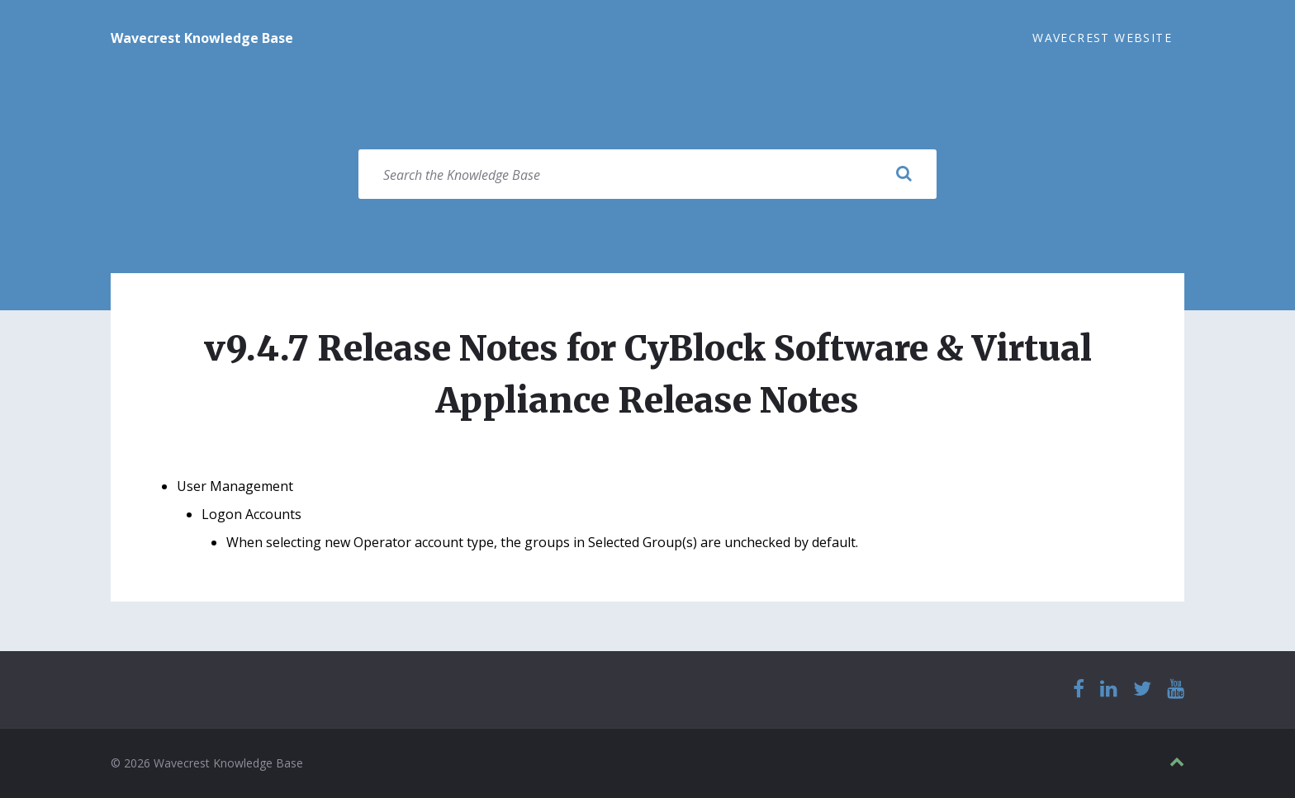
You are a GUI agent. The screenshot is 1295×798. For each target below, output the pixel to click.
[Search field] (647, 174)
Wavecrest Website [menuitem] (1102, 37)
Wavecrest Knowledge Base (202, 38)
